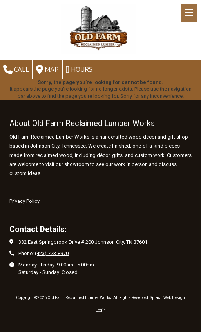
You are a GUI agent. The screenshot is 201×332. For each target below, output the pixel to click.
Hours (79, 69)
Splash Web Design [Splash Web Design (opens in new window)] (167, 298)
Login (101, 310)
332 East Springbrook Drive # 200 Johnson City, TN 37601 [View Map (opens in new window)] (82, 242)
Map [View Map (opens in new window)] (47, 69)
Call (16, 69)
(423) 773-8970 (52, 253)
